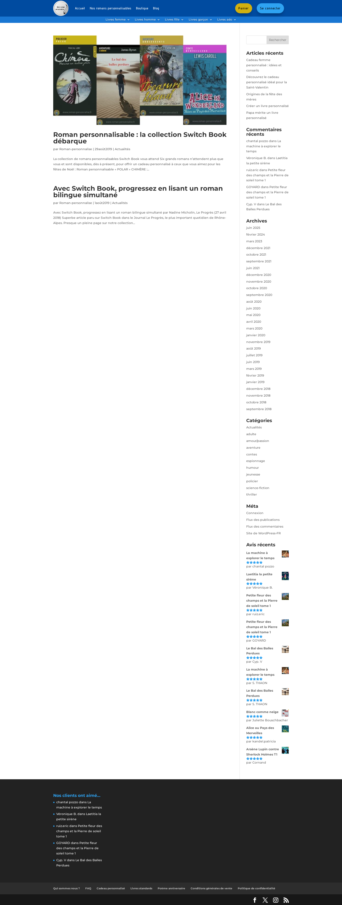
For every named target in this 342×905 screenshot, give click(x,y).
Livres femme (116, 19)
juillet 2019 (254, 355)
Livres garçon (198, 19)
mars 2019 (254, 369)
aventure (253, 448)
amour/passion (257, 441)
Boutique (142, 8)
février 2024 (255, 234)
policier (252, 481)
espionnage (255, 461)
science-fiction (257, 488)
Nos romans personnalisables (110, 8)
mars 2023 (254, 241)
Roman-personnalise (75, 149)
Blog (156, 8)
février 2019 (255, 375)
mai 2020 (253, 315)
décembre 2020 (258, 275)
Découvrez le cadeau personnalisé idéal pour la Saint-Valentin (266, 82)
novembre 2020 (258, 282)
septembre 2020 (259, 295)
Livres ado (224, 19)
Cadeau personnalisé (111, 888)
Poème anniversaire (171, 888)
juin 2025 (253, 228)
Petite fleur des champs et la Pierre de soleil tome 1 (267, 175)
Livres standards (141, 888)
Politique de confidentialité (256, 888)
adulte (251, 434)
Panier (243, 8)
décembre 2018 (258, 389)
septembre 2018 (259, 409)
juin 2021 (253, 268)
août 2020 (254, 302)
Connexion (254, 513)
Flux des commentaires (264, 526)
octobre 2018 (256, 402)
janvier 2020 (255, 335)
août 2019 (253, 348)
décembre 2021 (258, 248)
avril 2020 (253, 322)
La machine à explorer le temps (263, 146)
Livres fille (172, 19)
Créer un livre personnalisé (267, 106)
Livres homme (145, 19)
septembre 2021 (258, 261)
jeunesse (253, 474)
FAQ (88, 888)
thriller (251, 494)
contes (251, 454)
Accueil (80, 8)
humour (252, 468)
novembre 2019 (258, 342)
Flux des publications (263, 520)
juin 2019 (253, 362)
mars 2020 (254, 328)
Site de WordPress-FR (263, 533)
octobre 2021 (256, 254)
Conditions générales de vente (211, 888)
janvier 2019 (255, 382)
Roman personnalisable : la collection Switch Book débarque (140, 138)
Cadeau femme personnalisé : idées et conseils (264, 65)
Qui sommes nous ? (66, 888)
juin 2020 (253, 308)
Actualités (122, 149)
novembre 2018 (258, 395)
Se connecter (270, 8)
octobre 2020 (256, 288)
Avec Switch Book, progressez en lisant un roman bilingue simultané (138, 191)
